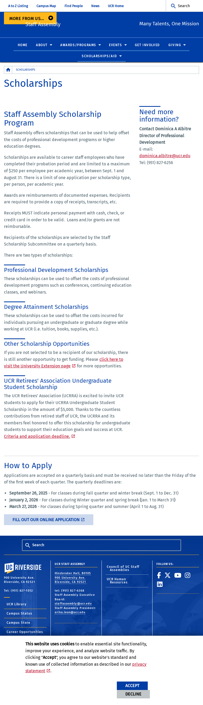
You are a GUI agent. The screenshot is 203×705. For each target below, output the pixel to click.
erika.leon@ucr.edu (70, 612)
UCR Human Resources (117, 581)
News (95, 6)
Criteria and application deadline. (37, 436)
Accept (132, 685)
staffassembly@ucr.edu (73, 604)
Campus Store (18, 623)
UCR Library (16, 604)
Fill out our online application (46, 519)
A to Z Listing (18, 6)
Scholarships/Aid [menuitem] (99, 56)
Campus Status (19, 614)
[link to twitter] (168, 575)
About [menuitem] (42, 45)
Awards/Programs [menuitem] (78, 45)
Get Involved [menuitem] (147, 45)
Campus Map (46, 6)
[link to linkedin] (159, 584)
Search (184, 6)
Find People (73, 6)
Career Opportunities (25, 632)
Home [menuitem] (22, 45)
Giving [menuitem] (174, 45)
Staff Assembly (72, 24)
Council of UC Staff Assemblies (123, 568)
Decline (133, 694)
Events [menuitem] (115, 45)
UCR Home (116, 6)
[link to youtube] (178, 575)
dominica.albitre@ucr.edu (164, 156)
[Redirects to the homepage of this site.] (8, 70)
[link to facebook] (159, 575)
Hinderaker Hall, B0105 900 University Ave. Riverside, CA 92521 (73, 578)
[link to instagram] (187, 575)
